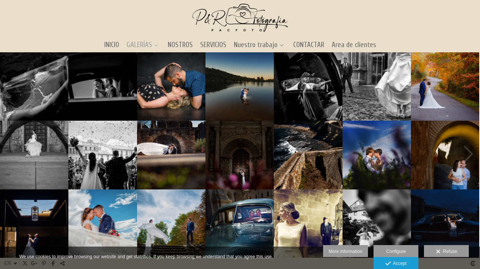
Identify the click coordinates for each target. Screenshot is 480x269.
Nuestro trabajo (256, 45)
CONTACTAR (308, 45)
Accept (396, 264)
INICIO (111, 45)
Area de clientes (354, 45)
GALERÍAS (139, 45)
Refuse (446, 252)
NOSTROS (180, 45)
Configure (396, 251)
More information (345, 251)
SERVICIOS (213, 45)
